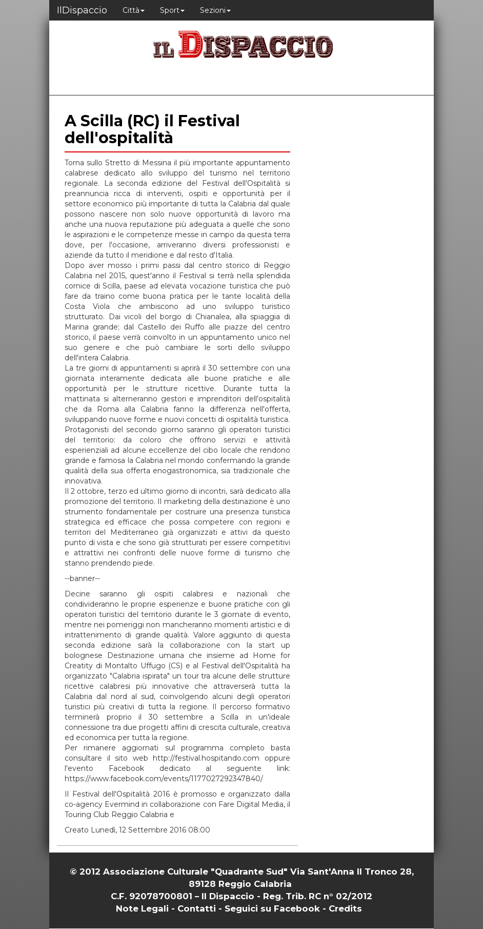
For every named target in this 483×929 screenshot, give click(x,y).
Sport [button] (172, 10)
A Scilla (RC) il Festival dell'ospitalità (152, 129)
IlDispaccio (82, 10)
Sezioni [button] (215, 10)
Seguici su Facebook (272, 908)
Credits (345, 908)
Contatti (196, 908)
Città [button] (134, 10)
